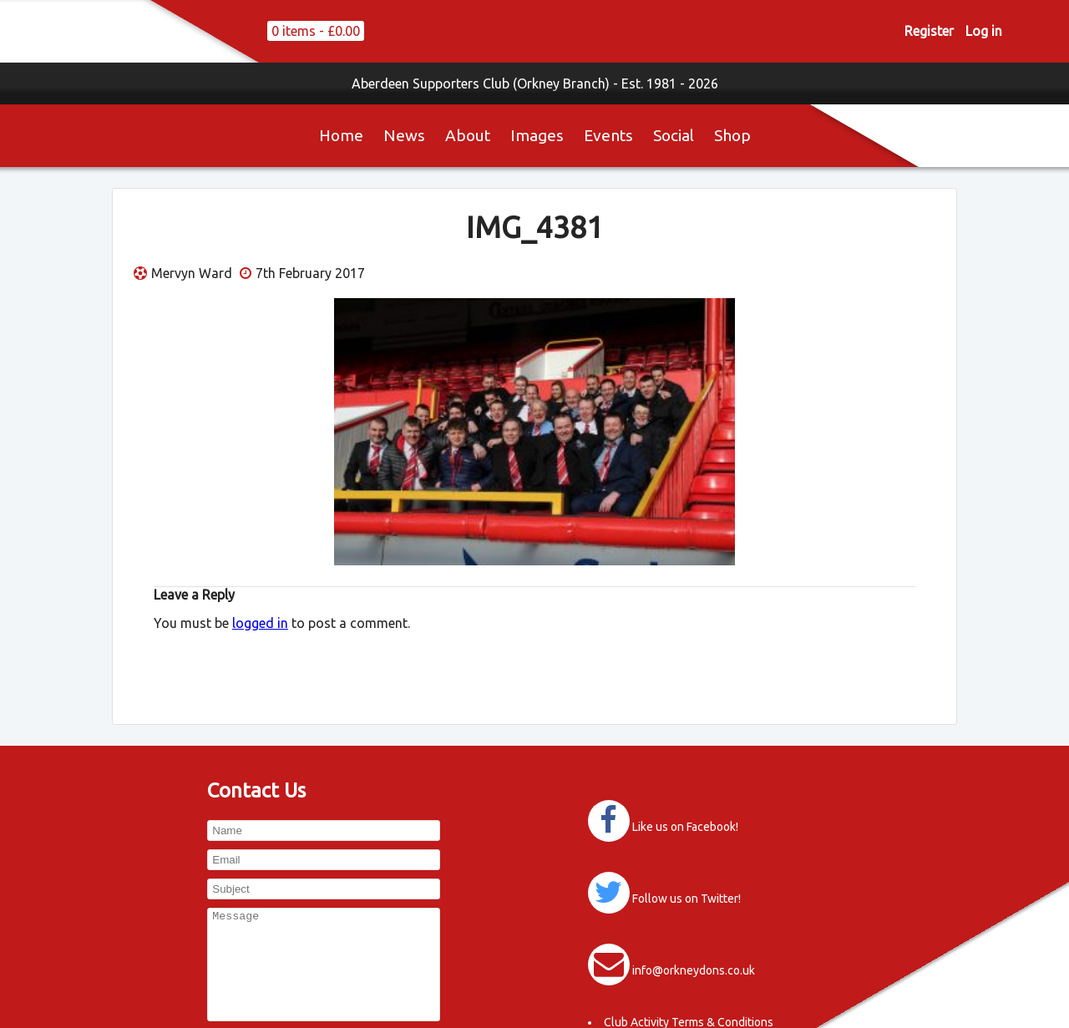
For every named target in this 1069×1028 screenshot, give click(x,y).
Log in (983, 30)
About (467, 135)
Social (673, 135)
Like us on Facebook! (685, 826)
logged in (260, 622)
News (404, 135)
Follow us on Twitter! (686, 898)
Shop (732, 135)
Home (341, 135)
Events (608, 135)
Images (537, 135)
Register (929, 30)
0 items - (315, 30)
